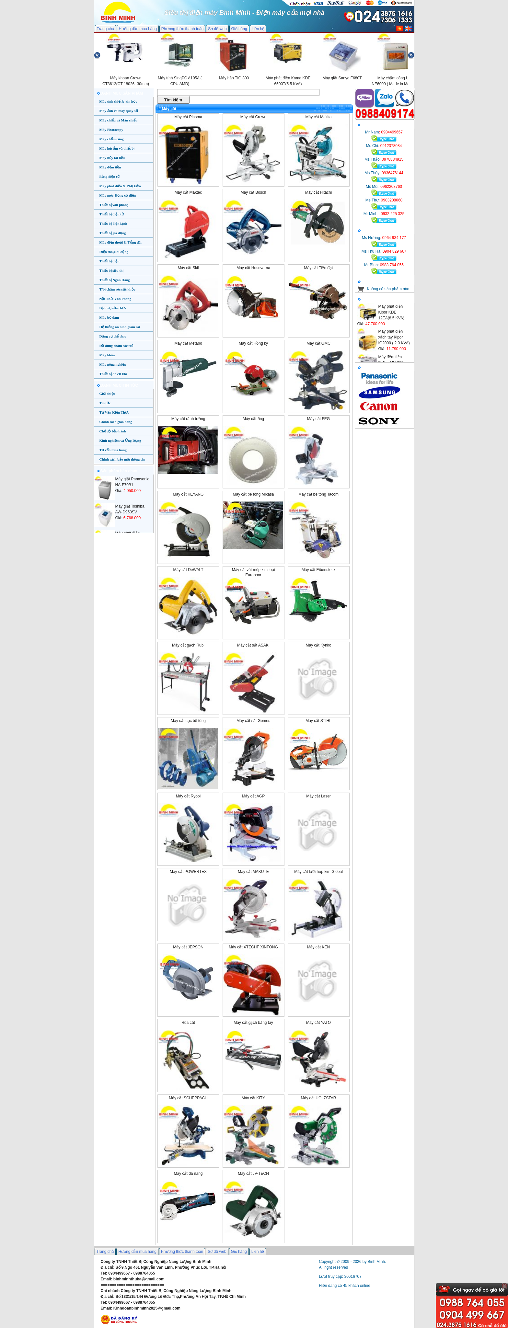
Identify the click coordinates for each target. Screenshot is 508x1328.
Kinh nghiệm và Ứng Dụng (120, 440)
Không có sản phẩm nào (388, 289)
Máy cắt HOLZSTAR (318, 1098)
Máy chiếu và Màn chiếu (118, 120)
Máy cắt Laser (318, 796)
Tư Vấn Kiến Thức (114, 412)
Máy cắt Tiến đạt (318, 268)
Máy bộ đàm (109, 317)
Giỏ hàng (239, 29)
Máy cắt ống (253, 419)
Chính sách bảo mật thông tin (122, 459)
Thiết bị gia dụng (112, 233)
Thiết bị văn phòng (114, 205)
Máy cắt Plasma (188, 117)
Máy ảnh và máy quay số (118, 111)
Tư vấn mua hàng (113, 450)
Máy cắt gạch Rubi (188, 645)
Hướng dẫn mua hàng (137, 29)
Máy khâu (107, 355)
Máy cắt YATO (318, 1022)
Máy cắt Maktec (188, 192)
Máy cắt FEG (318, 419)
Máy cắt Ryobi (188, 796)
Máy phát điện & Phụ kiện (120, 186)
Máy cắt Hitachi (318, 192)
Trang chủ (105, 29)
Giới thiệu (107, 393)
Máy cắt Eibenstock (318, 569)
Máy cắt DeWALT (188, 569)
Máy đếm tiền (110, 167)
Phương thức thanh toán (182, 29)
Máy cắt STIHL (318, 720)
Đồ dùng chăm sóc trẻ (116, 346)
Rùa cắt (188, 1022)
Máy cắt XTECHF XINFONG (253, 947)
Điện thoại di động (114, 252)
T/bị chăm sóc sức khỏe (117, 289)
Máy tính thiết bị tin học (118, 101)
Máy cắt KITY (253, 1098)
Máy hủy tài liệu (112, 158)
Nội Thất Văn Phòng (115, 299)
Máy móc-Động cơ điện (117, 195)
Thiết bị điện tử (111, 214)
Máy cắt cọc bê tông (188, 720)
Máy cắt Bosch (253, 192)
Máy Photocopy (111, 130)
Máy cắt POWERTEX (188, 871)
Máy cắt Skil (188, 268)
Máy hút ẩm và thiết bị (117, 148)
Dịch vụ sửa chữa (112, 308)
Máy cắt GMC (318, 343)
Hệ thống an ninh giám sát (119, 327)
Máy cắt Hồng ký (253, 343)
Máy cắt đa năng (188, 1173)
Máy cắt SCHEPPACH (188, 1098)
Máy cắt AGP (253, 796)
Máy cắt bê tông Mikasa (253, 494)
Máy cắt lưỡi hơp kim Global (318, 871)
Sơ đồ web (217, 29)
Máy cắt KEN (318, 947)
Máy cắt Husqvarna (253, 268)
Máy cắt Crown (253, 117)
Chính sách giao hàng (115, 422)
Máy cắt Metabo (188, 343)
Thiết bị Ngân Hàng (114, 280)
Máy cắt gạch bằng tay (253, 1022)
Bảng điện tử (109, 176)
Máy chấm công (111, 139)
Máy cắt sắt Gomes (253, 720)
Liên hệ (258, 29)
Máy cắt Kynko (318, 645)
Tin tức (105, 403)
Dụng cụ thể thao (112, 336)
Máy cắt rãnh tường (188, 419)
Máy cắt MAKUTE (253, 871)
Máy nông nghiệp (112, 364)
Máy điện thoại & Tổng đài (120, 242)
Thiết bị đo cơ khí (113, 374)
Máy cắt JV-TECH (253, 1173)
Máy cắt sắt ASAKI (253, 645)
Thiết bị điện (109, 261)
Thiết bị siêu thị (111, 270)
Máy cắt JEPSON (188, 947)
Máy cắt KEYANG (188, 494)
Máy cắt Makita (318, 117)
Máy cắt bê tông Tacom (318, 494)
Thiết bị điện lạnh (113, 223)
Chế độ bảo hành (112, 431)
